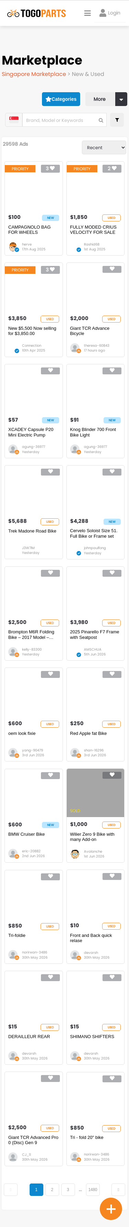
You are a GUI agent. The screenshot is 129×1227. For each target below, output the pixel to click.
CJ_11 (26, 1154)
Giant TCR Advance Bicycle (90, 331)
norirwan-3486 (34, 952)
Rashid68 (91, 244)
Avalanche (93, 851)
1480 (92, 1189)
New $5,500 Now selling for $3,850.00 (32, 331)
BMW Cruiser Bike (26, 834)
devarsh (91, 952)
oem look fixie (21, 733)
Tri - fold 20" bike (87, 1137)
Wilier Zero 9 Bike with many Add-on (92, 837)
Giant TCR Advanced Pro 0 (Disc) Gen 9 (33, 1140)
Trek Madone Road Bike (32, 531)
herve (27, 244)
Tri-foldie (16, 935)
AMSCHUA (92, 649)
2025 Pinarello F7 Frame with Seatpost (94, 634)
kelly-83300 (32, 649)
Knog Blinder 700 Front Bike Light (93, 432)
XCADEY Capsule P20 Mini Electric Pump (30, 432)
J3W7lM (28, 547)
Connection (31, 345)
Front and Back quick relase (91, 938)
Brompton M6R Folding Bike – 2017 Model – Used (31, 634)
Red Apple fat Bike (88, 733)
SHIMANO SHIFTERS (92, 1036)
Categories (61, 99)
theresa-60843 (96, 345)
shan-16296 (94, 750)
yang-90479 (32, 750)
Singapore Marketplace (34, 74)
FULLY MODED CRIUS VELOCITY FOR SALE (93, 229)
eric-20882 (31, 851)
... (80, 1189)
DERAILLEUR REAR (29, 1036)
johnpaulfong (95, 547)
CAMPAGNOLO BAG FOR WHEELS (29, 229)
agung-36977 (33, 446)
